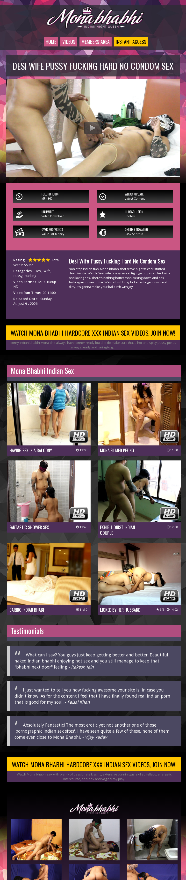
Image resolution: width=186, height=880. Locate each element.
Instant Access (131, 41)
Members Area (95, 41)
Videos (68, 41)
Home (51, 41)
